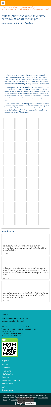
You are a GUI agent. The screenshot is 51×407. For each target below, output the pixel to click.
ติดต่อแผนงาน (7, 390)
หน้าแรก (5, 364)
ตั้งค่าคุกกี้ (19, 403)
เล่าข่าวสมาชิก (7, 384)
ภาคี (3, 387)
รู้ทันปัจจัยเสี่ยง (7, 374)
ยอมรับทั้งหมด (30, 403)
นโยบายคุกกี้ (14, 400)
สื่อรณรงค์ (6, 377)
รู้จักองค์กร (6, 368)
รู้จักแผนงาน (6, 371)
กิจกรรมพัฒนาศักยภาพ (11, 380)
